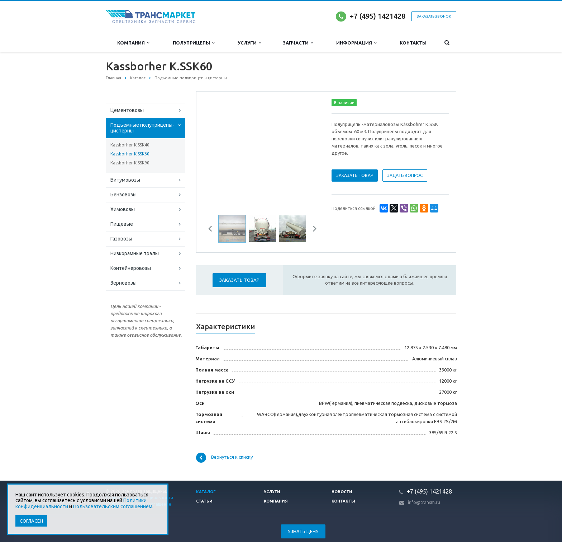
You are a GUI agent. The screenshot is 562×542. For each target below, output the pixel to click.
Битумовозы (125, 180)
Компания (133, 43)
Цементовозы (127, 110)
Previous (213, 229)
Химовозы (122, 209)
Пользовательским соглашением (112, 506)
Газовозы (121, 239)
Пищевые (121, 224)
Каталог (206, 492)
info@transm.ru (424, 502)
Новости (342, 492)
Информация (356, 43)
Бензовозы (123, 194)
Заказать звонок (434, 16)
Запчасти (298, 43)
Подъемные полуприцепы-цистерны (142, 128)
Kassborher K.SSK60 (129, 153)
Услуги (249, 43)
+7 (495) (364, 16)
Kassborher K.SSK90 (129, 162)
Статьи (204, 501)
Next (312, 229)
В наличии (344, 103)
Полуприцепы (193, 43)
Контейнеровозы (130, 268)
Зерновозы (123, 283)
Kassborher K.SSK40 (129, 144)
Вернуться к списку (224, 458)
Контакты (413, 42)
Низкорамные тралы (134, 253)
